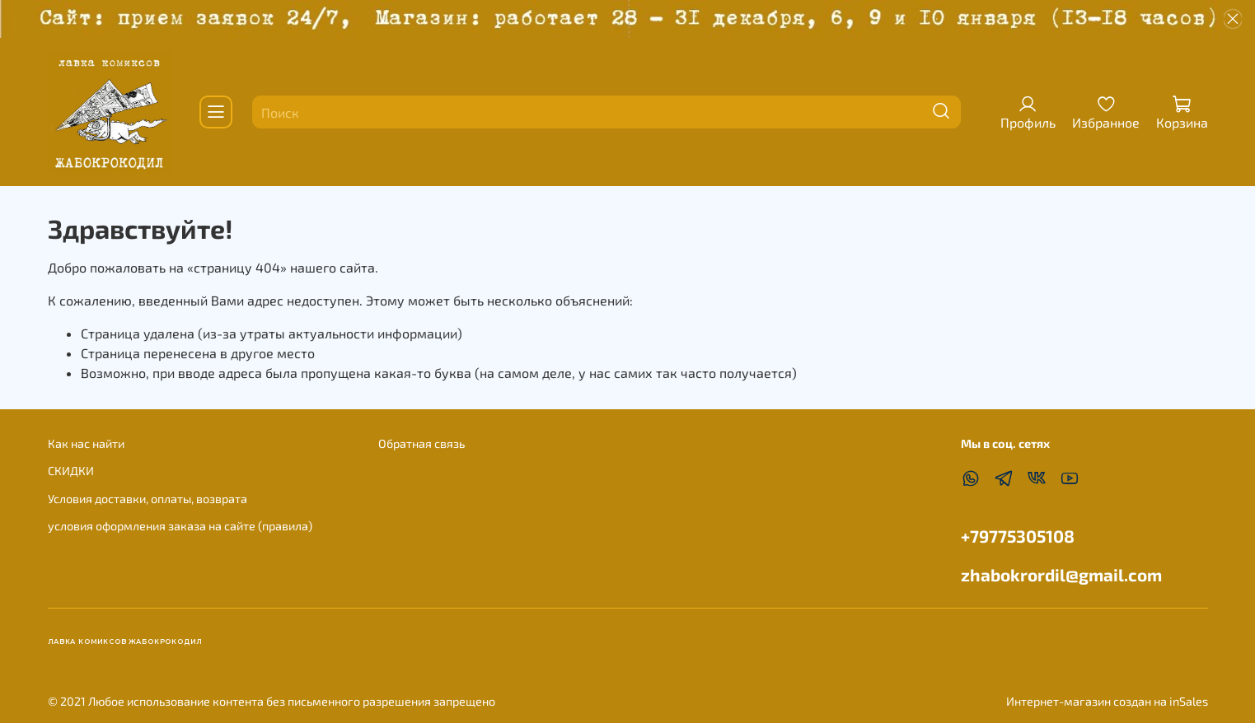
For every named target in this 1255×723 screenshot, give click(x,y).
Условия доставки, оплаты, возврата (147, 499)
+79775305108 (1018, 535)
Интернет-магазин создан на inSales (1107, 701)
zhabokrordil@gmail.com (1061, 574)
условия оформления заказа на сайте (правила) (180, 526)
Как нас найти (86, 443)
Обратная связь (421, 443)
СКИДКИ (71, 471)
